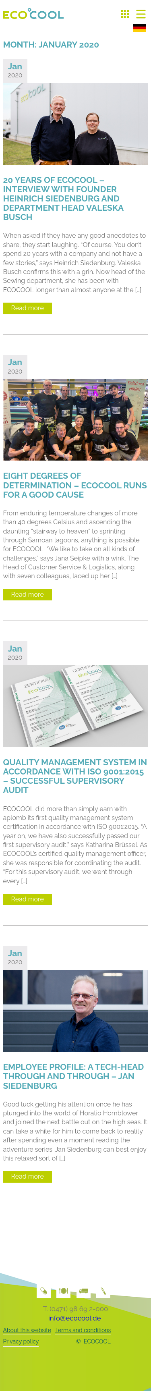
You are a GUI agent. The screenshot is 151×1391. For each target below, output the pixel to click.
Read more (27, 308)
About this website (27, 1330)
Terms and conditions (83, 1330)
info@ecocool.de (74, 1318)
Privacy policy (21, 1341)
